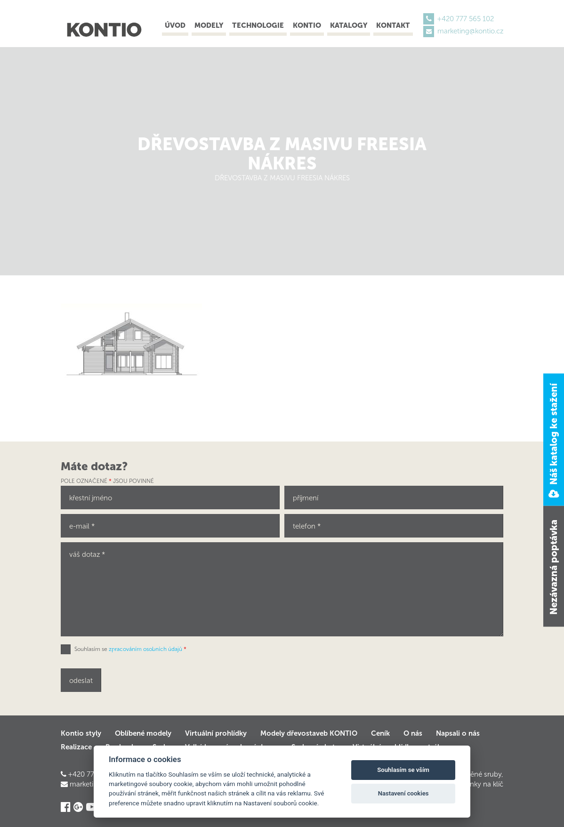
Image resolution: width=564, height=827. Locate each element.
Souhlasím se (130, 649)
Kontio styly (81, 733)
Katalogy (348, 25)
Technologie (258, 25)
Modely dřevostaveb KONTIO (308, 733)
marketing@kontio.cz (470, 31)
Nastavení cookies (403, 793)
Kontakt (393, 25)
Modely (208, 25)
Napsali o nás (458, 733)
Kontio (307, 25)
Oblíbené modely (143, 733)
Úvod (175, 25)
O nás (412, 733)
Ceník (380, 733)
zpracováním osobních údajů (145, 649)
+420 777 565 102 (465, 19)
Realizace (76, 747)
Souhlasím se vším (403, 769)
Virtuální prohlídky (216, 733)
